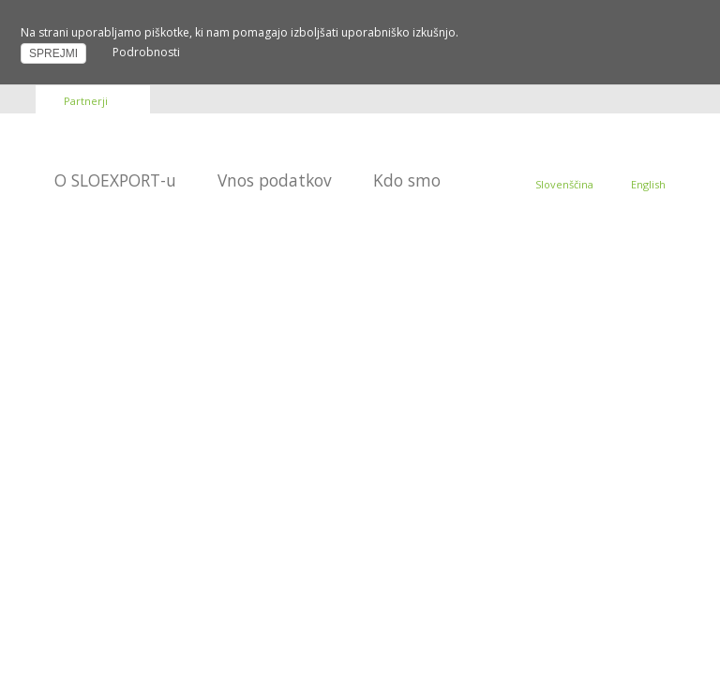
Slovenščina (564, 184)
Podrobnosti (146, 52)
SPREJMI (53, 53)
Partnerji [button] (86, 101)
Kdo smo (407, 180)
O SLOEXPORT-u (115, 180)
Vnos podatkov (275, 180)
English (648, 184)
